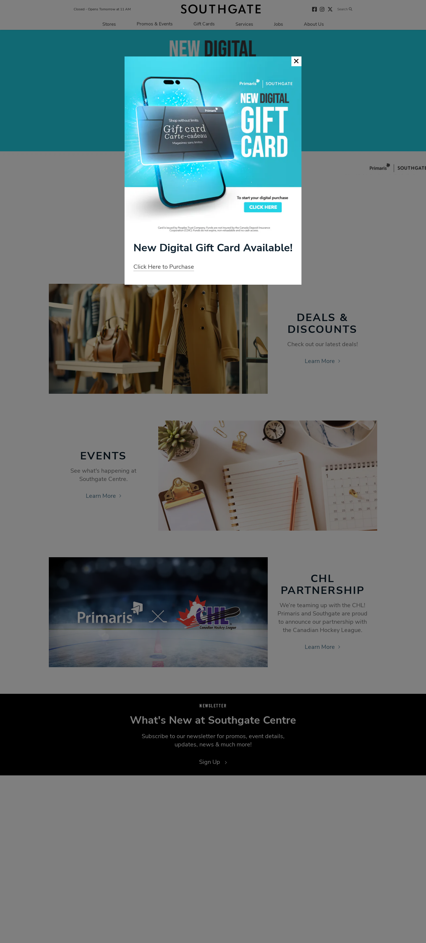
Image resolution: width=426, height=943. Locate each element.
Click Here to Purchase (163, 267)
